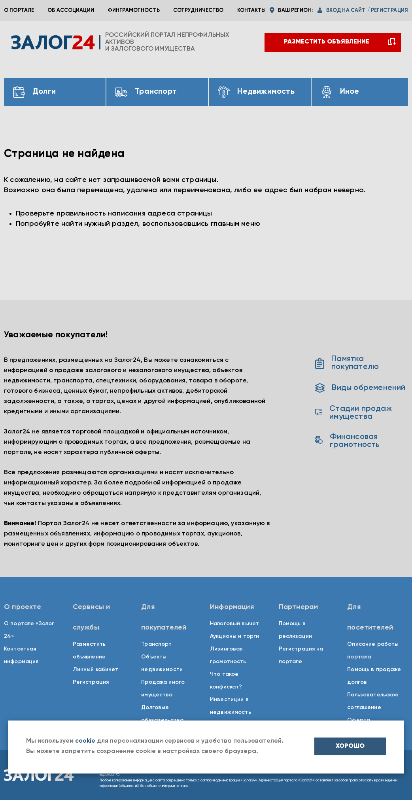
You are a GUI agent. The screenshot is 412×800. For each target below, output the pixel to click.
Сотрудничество (198, 10)
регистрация (389, 10)
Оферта (358, 720)
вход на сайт (346, 10)
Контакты (251, 10)
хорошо (350, 746)
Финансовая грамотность (347, 441)
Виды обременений (360, 388)
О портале (19, 10)
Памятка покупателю (347, 363)
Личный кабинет (96, 669)
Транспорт (156, 644)
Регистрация (91, 682)
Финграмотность (134, 10)
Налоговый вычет (234, 623)
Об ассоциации (70, 10)
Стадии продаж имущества (353, 413)
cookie (85, 741)
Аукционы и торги (234, 636)
